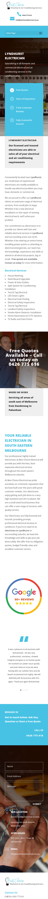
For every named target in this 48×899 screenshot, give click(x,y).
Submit (37, 804)
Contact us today (13, 262)
